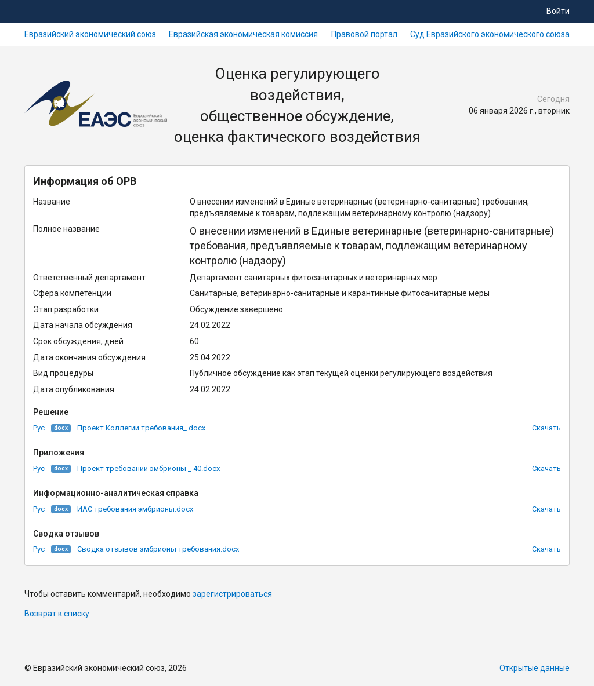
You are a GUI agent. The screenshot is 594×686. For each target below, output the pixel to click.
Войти (558, 11)
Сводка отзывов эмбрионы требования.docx (158, 549)
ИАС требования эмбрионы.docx (135, 509)
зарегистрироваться (232, 594)
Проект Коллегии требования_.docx (141, 428)
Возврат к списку (56, 613)
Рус (39, 428)
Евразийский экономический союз (90, 34)
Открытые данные (534, 668)
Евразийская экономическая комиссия (243, 34)
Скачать (546, 428)
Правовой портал (364, 34)
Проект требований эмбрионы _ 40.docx (148, 468)
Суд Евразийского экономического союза (490, 34)
